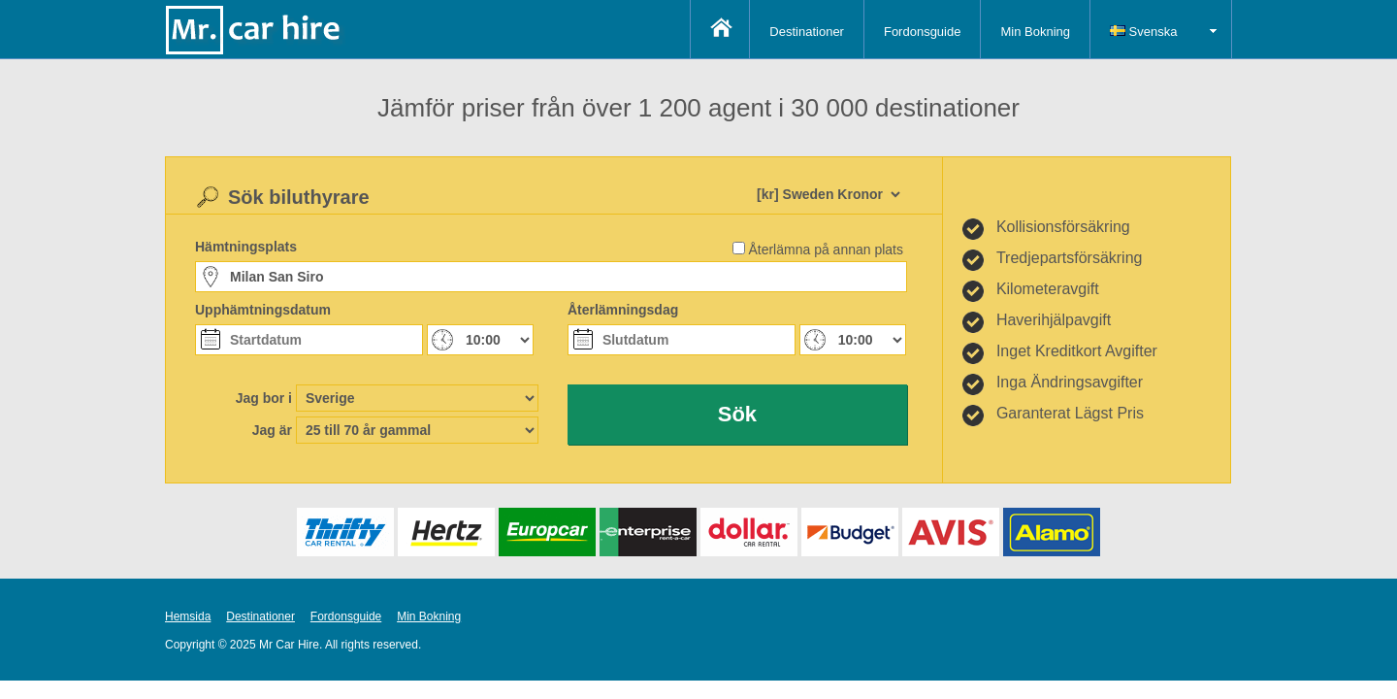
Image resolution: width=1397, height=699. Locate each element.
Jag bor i (264, 398)
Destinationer (806, 31)
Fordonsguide (922, 31)
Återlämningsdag (623, 309)
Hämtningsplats (246, 246)
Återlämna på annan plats (825, 249)
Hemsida (188, 616)
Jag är (272, 430)
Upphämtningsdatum (263, 309)
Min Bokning (1035, 31)
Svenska (1143, 31)
